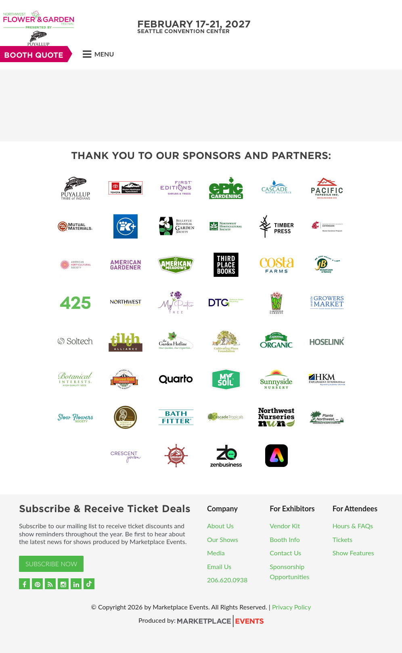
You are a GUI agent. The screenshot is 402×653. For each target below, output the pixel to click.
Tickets (343, 539)
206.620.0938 (227, 580)
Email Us (219, 566)
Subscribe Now (51, 563)
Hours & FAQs (353, 526)
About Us (220, 526)
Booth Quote (33, 55)
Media (216, 553)
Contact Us (285, 553)
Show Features (353, 553)
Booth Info (285, 539)
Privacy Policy (291, 607)
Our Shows (222, 539)
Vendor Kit (285, 526)
